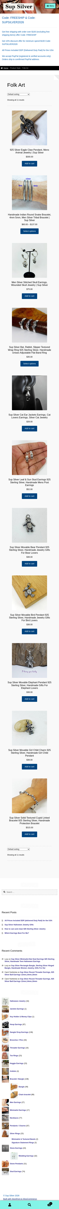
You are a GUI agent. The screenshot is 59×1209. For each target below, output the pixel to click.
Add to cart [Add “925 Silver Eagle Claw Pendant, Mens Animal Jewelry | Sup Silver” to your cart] (29, 163)
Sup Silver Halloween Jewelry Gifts (19, 925)
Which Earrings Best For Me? (17, 933)
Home (5, 68)
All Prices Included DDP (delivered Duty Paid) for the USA (28, 921)
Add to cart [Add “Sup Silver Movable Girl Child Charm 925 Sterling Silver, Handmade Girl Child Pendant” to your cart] (29, 767)
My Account (10, 1205)
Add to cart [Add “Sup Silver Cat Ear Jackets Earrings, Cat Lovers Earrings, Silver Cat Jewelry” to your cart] (29, 428)
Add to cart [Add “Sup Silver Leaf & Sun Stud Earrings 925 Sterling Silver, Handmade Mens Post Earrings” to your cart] (29, 496)
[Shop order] (18, 94)
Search (29, 1205)
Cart (45, 1203)
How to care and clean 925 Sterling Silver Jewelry (25, 929)
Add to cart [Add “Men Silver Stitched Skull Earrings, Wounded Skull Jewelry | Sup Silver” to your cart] (29, 296)
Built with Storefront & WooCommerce (20, 1199)
